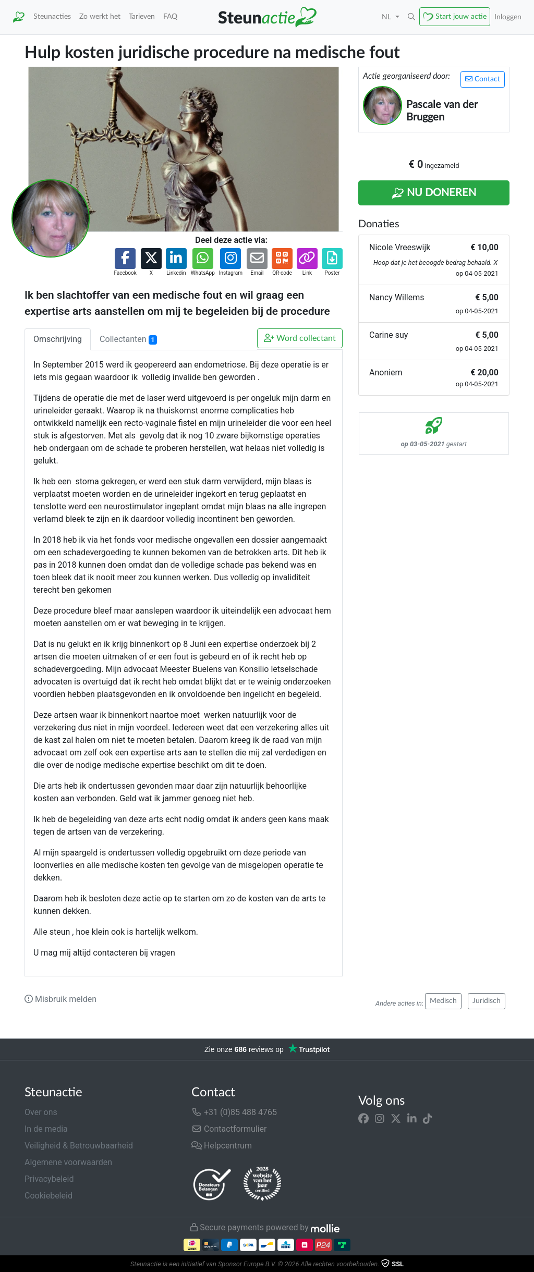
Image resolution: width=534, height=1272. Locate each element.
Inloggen (507, 17)
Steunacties (52, 16)
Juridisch (486, 1001)
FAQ (170, 16)
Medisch (443, 1001)
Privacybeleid (49, 1179)
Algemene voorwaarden (68, 1162)
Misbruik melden (60, 999)
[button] (411, 17)
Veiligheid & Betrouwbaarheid (79, 1146)
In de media (46, 1129)
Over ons (41, 1112)
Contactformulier (229, 1129)
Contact (482, 79)
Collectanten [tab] (128, 339)
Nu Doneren (434, 193)
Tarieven (142, 16)
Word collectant (300, 338)
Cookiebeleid (48, 1196)
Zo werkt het (99, 16)
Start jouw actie (461, 16)
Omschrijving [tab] (57, 339)
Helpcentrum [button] (221, 1146)
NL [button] (387, 17)
